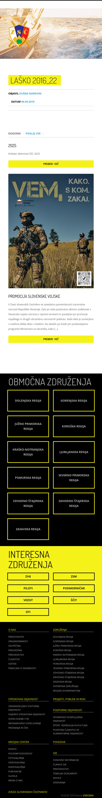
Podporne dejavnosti (67, 710)
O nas (12, 630)
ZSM (74, 576)
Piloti (28, 588)
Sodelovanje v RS (18, 718)
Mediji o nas (15, 780)
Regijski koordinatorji (66, 690)
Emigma (88, 795)
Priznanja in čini (18, 727)
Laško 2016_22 (33, 80)
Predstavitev (16, 636)
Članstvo (14, 659)
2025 (12, 145)
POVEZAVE (59, 742)
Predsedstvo (16, 654)
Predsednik (15, 650)
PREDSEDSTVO (61, 768)
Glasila (12, 775)
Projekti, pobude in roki (69, 699)
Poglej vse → (35, 133)
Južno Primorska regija (67, 645)
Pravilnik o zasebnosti (22, 668)
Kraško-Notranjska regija (68, 654)
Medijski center (18, 742)
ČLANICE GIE (59, 764)
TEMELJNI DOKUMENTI (65, 773)
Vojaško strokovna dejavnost (26, 714)
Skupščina (14, 645)
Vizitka (12, 663)
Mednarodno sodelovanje (24, 723)
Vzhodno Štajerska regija (68, 672)
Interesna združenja (65, 686)
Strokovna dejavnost (23, 699)
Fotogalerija (16, 757)
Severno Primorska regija (68, 668)
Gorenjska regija (63, 641)
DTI (28, 612)
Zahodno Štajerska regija (68, 677)
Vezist (28, 600)
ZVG (28, 576)
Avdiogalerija (16, 766)
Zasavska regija (62, 681)
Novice (12, 748)
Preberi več (51, 164)
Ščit (74, 600)
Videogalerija (16, 762)
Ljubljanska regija (64, 659)
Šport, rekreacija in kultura (70, 725)
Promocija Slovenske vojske (34, 296)
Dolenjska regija (63, 636)
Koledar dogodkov (20, 753)
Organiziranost (18, 641)
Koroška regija (62, 650)
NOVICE (57, 777)
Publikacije (15, 771)
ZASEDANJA (59, 782)
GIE (55, 753)
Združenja (60, 630)
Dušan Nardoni (24, 93)
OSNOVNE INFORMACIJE (66, 759)
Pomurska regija (63, 663)
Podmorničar (74, 588)
